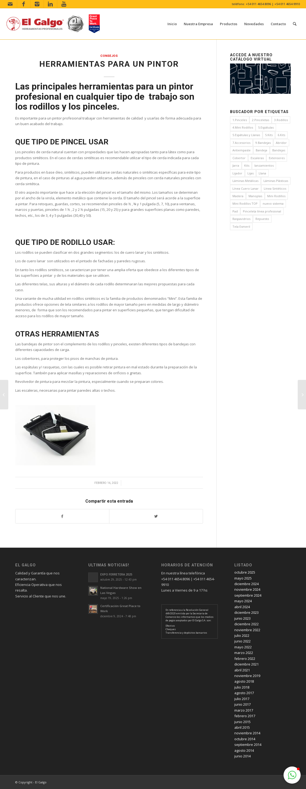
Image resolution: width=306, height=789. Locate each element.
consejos (109, 56)
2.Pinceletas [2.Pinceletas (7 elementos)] (260, 120)
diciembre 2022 (246, 624)
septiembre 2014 (247, 744)
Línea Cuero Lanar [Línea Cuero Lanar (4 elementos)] (245, 188)
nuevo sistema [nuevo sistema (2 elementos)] (273, 203)
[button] (292, 775)
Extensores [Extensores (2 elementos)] (277, 158)
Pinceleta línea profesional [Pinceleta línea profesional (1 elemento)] (262, 211)
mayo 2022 (243, 647)
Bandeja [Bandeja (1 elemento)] (261, 150)
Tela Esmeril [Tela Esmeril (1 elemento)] (241, 227)
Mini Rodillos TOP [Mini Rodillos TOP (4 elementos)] (245, 203)
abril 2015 (242, 727)
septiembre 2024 (247, 595)
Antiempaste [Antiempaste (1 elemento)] (241, 150)
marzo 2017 (243, 710)
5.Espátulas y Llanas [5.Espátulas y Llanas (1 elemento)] (246, 135)
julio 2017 (241, 698)
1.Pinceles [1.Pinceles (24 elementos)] (239, 120)
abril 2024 (242, 606)
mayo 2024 (243, 601)
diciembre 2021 (246, 664)
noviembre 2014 (247, 733)
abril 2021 (242, 670)
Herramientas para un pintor (109, 64)
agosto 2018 (244, 681)
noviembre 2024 (247, 589)
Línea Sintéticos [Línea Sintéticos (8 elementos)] (275, 188)
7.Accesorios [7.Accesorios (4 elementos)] (241, 143)
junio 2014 (242, 756)
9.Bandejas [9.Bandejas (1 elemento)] (263, 143)
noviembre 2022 (247, 629)
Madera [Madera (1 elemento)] (237, 196)
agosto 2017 (244, 692)
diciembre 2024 (246, 583)
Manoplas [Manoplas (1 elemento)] (255, 196)
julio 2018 (241, 687)
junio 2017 (242, 704)
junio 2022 (242, 641)
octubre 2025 (244, 572)
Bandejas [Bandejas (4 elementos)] (278, 150)
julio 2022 (241, 635)
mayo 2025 (243, 578)
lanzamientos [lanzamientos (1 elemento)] (264, 165)
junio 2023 (242, 618)
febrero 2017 (244, 715)
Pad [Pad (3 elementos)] (235, 211)
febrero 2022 (244, 658)
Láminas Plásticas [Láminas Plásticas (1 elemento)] (275, 181)
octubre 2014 (244, 738)
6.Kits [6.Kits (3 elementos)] (281, 135)
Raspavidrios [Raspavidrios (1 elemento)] (241, 219)
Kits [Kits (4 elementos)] (246, 165)
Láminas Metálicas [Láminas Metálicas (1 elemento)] (245, 181)
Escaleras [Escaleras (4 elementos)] (257, 158)
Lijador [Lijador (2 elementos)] (237, 173)
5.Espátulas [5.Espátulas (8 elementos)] (266, 127)
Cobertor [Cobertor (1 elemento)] (239, 158)
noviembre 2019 (247, 675)
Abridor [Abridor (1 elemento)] (281, 143)
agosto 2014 (244, 750)
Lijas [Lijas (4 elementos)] (250, 173)
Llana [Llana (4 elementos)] (262, 173)
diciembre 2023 (246, 612)
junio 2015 (242, 721)
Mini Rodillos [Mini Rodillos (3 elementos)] (276, 196)
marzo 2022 (243, 652)
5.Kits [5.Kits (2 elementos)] (269, 135)
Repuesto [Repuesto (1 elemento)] (262, 219)
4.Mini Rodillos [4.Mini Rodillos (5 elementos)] (242, 127)
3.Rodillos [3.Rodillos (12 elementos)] (281, 120)
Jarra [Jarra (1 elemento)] (235, 165)
